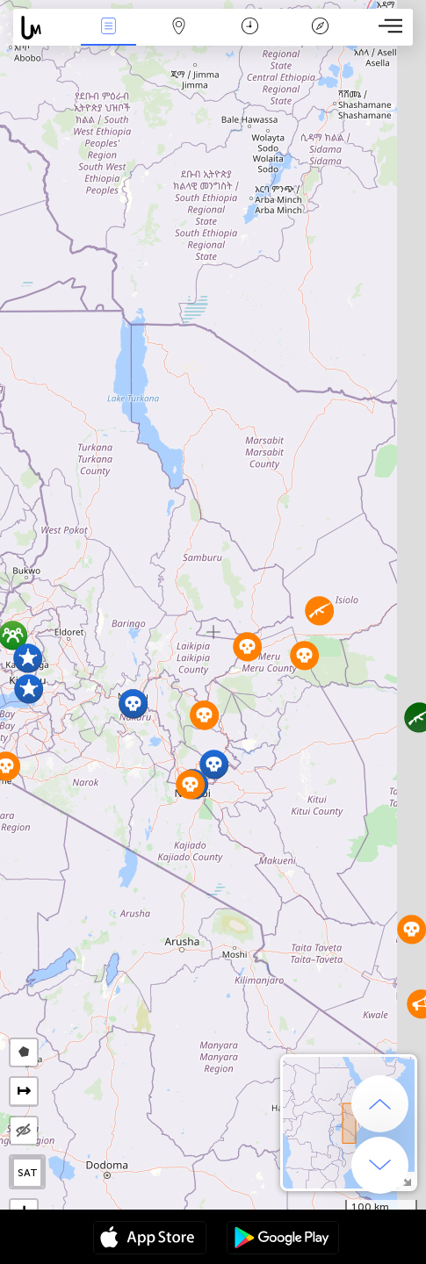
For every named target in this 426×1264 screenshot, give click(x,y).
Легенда (320, 28)
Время (250, 28)
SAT (28, 1173)
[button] (319, 610)
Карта (179, 28)
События (108, 28)
